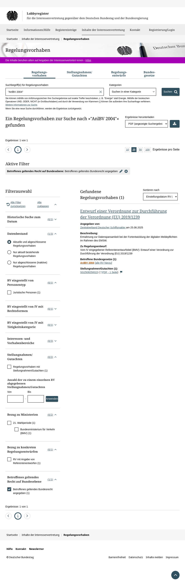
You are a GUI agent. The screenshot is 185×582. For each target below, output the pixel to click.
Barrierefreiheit (117, 557)
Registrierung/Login (161, 31)
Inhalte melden (154, 557)
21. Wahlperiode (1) (24, 422)
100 (148, 150)
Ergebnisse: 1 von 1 (16, 140)
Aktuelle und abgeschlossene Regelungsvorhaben (29, 243)
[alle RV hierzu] (103, 262)
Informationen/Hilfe (37, 31)
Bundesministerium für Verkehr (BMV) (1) (37, 431)
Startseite (12, 31)
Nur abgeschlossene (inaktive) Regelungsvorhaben (30, 264)
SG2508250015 (89, 272)
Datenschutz (136, 557)
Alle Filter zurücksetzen (15, 204)
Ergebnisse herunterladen (139, 117)
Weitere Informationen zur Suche (21, 105)
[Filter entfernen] (126, 171)
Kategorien (115, 85)
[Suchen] (171, 92)
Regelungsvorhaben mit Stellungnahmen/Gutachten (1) (30, 368)
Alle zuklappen (47, 204)
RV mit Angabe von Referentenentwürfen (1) (27, 461)
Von (9, 391)
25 (134, 150)
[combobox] (132, 92)
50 (141, 150)
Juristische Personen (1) (26, 292)
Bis (29, 391)
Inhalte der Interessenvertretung (103, 29)
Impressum (172, 557)
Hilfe (10, 549)
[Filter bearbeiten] (120, 171)
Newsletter (36, 549)
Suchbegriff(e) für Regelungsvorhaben (26, 85)
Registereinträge (66, 31)
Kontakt (135, 31)
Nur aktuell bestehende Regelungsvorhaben (26, 254)
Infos (88, 60)
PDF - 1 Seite (108, 272)
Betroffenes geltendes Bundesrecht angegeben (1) (32, 491)
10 (128, 150)
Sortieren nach (151, 190)
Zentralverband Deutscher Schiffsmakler (103, 227)
